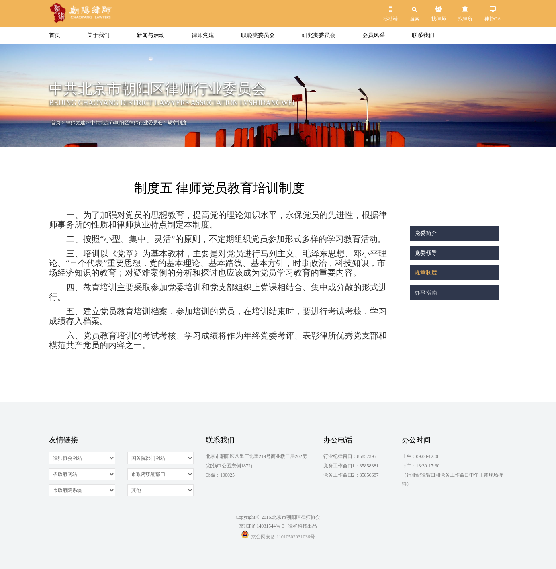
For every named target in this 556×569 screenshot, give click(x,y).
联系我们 (423, 35)
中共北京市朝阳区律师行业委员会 (126, 122)
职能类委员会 (258, 35)
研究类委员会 (318, 35)
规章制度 (426, 273)
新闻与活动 (151, 35)
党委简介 (426, 233)
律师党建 (203, 35)
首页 (54, 35)
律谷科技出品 (302, 526)
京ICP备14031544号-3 (261, 526)
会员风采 (373, 35)
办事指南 (426, 293)
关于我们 (98, 35)
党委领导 (426, 253)
